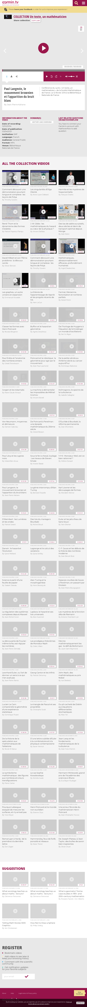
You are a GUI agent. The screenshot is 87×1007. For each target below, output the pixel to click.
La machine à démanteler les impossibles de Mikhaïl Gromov (42, 392)
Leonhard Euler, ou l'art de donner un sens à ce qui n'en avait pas (14, 675)
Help (12, 993)
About (4, 993)
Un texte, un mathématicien (40, 16)
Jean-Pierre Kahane (16, 104)
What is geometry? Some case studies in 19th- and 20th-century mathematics (71, 893)
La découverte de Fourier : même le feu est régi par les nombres (14, 643)
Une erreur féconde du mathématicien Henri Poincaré (69, 809)
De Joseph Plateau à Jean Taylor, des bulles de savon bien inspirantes (71, 841)
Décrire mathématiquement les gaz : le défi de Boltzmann (71, 643)
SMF (15, 134)
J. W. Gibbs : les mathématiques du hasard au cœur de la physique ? (43, 226)
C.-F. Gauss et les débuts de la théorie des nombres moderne (71, 551)
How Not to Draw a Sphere (42, 923)
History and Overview (42, 122)
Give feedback (79, 993)
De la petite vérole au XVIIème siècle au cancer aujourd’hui (70, 360)
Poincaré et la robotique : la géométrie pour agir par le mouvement (43, 360)
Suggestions (13, 868)
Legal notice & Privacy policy (27, 993)
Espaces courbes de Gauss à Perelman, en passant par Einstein (71, 582)
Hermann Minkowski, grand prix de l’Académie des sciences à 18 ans (72, 775)
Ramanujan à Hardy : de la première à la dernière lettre (14, 841)
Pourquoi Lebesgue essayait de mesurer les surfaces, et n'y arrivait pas (14, 809)
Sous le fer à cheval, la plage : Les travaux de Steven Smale (43, 458)
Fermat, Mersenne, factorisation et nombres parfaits (70, 294)
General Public (19, 140)
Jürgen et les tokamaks (13, 390)
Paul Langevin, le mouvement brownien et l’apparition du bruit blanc (14, 490)
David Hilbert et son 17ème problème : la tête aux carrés (14, 260)
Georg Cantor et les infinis (42, 673)
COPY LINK (36, 20)
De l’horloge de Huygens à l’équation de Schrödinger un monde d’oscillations (71, 329)
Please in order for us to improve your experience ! (35, 9)
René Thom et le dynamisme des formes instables (13, 226)
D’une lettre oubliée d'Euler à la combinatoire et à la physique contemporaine (43, 741)
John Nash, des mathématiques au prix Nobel (70, 675)
